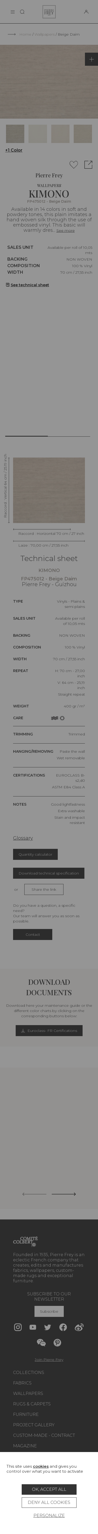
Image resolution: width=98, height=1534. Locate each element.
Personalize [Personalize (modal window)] (49, 1515)
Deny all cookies (49, 1502)
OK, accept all (49, 1489)
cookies (41, 1466)
